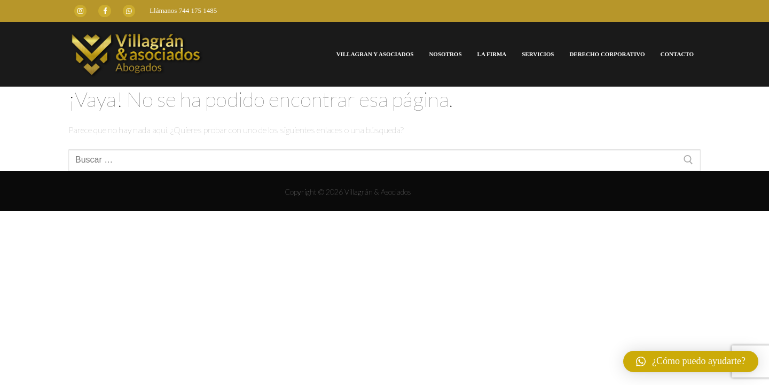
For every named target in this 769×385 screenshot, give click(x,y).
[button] (690, 361)
